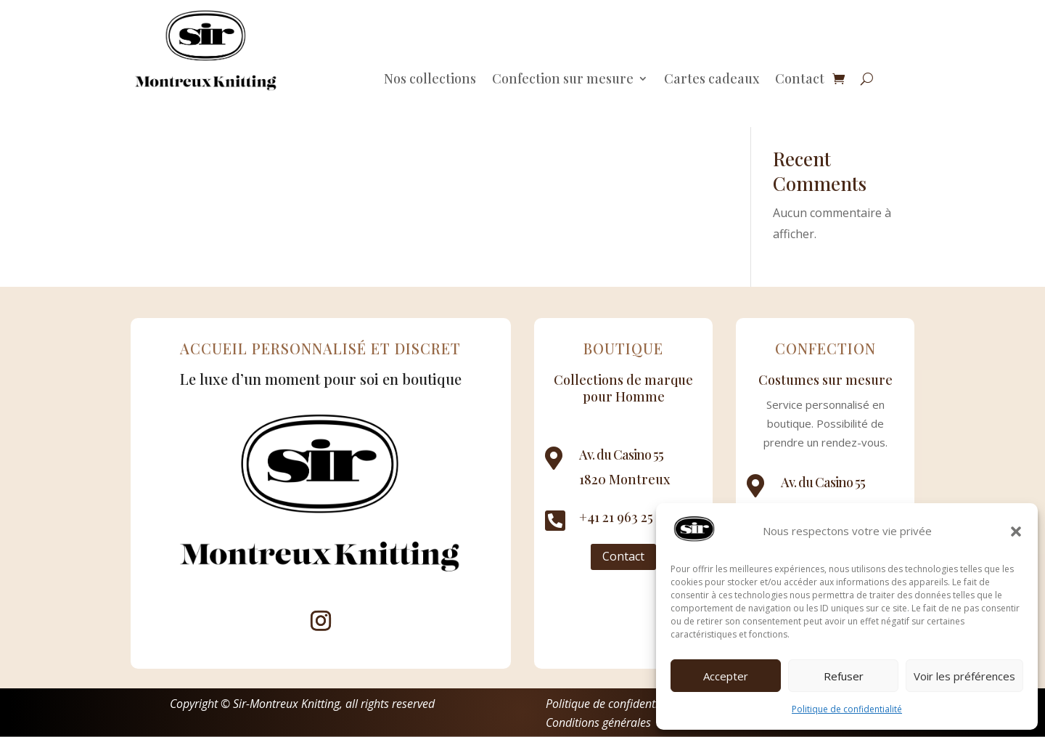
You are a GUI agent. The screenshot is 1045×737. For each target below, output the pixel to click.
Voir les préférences (964, 676)
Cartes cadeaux (711, 80)
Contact (799, 80)
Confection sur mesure (563, 80)
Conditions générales (598, 722)
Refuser (844, 676)
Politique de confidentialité (847, 709)
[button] (1016, 531)
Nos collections (430, 80)
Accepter (725, 676)
